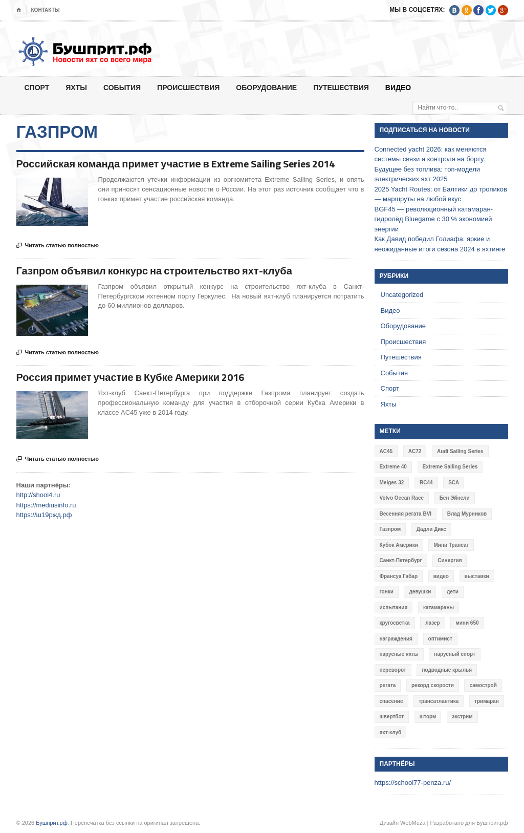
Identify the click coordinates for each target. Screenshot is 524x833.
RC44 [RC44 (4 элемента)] (426, 482)
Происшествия (188, 87)
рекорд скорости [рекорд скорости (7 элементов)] (432, 685)
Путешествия (341, 87)
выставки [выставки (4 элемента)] (477, 576)
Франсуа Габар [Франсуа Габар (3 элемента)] (399, 576)
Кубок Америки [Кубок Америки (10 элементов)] (399, 545)
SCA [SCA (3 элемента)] (453, 482)
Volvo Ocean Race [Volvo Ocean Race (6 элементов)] (402, 498)
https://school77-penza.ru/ (413, 782)
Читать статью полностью (57, 246)
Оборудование (266, 87)
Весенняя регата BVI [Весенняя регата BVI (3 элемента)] (406, 514)
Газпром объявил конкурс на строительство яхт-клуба (154, 271)
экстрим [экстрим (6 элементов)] (462, 716)
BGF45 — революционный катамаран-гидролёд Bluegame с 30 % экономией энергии (434, 219)
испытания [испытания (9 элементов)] (394, 607)
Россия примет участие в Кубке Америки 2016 (130, 377)
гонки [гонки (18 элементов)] (387, 591)
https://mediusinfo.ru (46, 505)
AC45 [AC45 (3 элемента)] (386, 451)
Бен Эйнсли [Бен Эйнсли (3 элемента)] (455, 498)
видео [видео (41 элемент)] (441, 576)
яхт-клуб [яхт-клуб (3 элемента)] (391, 732)
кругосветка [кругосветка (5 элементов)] (395, 623)
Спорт (37, 87)
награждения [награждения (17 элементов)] (396, 639)
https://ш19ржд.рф (44, 515)
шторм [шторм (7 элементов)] (428, 716)
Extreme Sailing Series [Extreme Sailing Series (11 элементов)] (450, 466)
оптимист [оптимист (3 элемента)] (440, 639)
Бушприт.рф (52, 823)
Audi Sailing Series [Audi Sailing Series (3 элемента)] (460, 451)
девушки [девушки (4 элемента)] (420, 591)
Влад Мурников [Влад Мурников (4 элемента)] (467, 514)
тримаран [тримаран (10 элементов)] (486, 701)
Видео (398, 87)
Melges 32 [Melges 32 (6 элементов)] (392, 482)
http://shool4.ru (38, 495)
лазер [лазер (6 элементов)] (432, 623)
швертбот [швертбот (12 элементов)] (392, 716)
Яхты (76, 87)
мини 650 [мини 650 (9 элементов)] (466, 623)
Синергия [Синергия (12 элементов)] (450, 560)
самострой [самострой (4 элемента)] (482, 685)
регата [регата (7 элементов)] (388, 685)
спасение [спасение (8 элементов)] (391, 701)
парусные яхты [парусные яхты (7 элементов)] (399, 654)
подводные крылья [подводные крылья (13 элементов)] (447, 670)
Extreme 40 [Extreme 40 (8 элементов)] (393, 466)
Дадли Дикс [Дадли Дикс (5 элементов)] (431, 529)
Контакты (45, 10)
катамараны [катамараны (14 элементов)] (438, 607)
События (122, 87)
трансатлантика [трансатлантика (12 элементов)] (438, 701)
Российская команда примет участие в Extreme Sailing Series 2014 (175, 164)
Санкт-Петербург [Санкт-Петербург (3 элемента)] (401, 560)
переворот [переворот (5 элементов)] (393, 670)
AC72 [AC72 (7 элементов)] (415, 451)
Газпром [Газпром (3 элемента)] (390, 529)
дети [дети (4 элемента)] (452, 591)
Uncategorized (402, 294)
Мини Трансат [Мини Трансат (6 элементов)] (451, 545)
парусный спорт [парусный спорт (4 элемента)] (454, 654)
